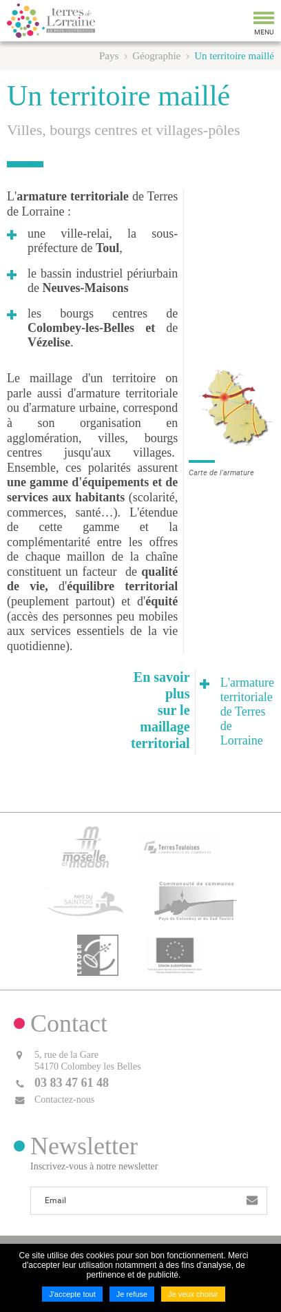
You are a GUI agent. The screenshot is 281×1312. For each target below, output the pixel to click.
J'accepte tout (72, 1294)
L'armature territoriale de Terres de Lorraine (247, 711)
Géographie (156, 55)
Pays (108, 55)
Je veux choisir (193, 1294)
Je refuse (131, 1294)
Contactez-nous (64, 1099)
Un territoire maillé (234, 55)
